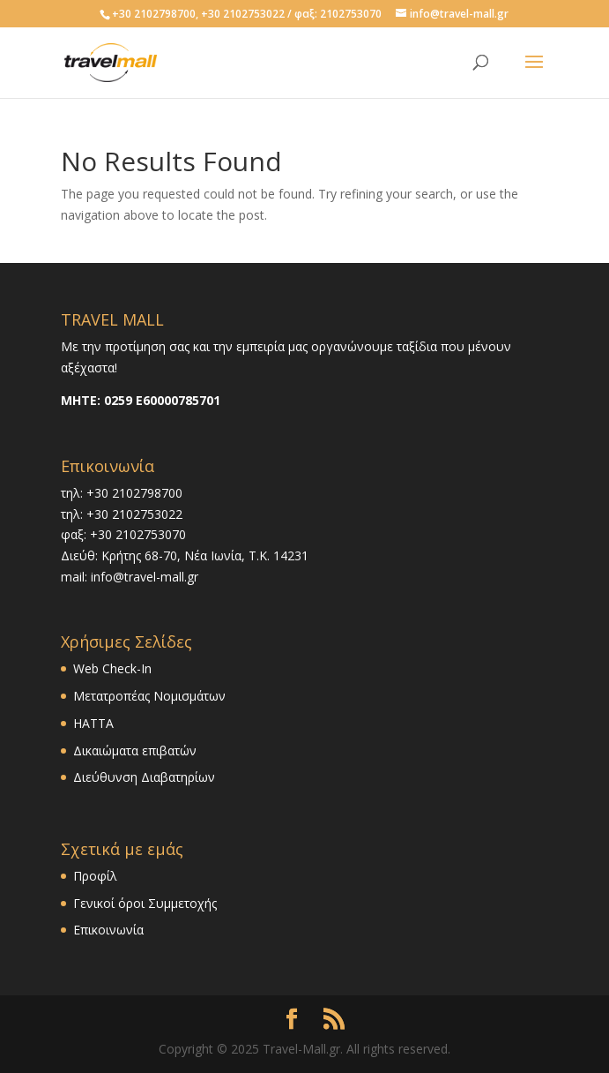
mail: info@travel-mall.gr (129, 576)
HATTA (93, 723)
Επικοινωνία (108, 929)
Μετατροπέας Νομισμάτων (149, 695)
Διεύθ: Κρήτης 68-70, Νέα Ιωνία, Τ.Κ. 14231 (184, 555)
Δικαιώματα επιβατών (135, 750)
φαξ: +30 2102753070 (123, 534)
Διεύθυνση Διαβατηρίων (144, 777)
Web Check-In (112, 668)
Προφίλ (95, 875)
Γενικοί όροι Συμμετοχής (145, 903)
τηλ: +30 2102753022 (121, 514)
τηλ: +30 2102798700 (121, 492)
